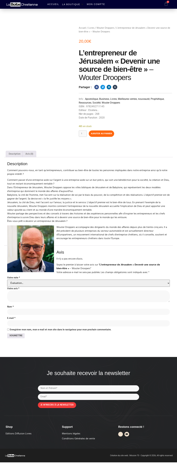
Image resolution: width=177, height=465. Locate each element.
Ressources (85, 102)
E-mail (11, 319)
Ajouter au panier (104, 134)
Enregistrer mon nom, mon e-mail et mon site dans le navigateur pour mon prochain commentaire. (60, 331)
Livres (91, 28)
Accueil (82, 28)
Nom (10, 307)
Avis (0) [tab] (29, 154)
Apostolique (91, 98)
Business (104, 98)
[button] (73, 4)
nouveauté (144, 98)
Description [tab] (14, 154)
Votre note (13, 278)
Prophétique (157, 98)
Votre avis (13, 289)
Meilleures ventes (127, 98)
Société (96, 102)
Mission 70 (134, 458)
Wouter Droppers (105, 28)
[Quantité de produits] (83, 133)
